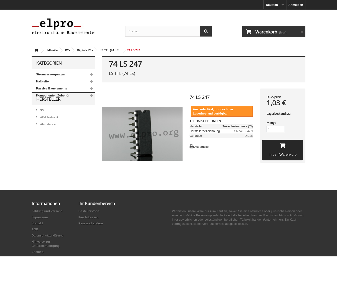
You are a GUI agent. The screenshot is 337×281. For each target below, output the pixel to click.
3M (41, 122)
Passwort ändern (90, 223)
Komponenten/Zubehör (53, 95)
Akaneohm (47, 164)
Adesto (44, 157)
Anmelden (295, 5)
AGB (35, 229)
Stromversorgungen (50, 74)
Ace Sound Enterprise (54, 143)
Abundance (47, 136)
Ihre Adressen (88, 217)
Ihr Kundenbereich (96, 203)
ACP (42, 150)
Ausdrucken (202, 146)
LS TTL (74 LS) (109, 50)
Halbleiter (52, 50)
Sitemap (38, 252)
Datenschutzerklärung (48, 235)
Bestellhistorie (88, 211)
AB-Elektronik (49, 129)
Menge (271, 123)
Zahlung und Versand (47, 211)
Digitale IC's (85, 50)
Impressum (40, 217)
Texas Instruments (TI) (238, 126)
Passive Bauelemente (51, 88)
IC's (67, 50)
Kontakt (37, 223)
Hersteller (48, 113)
